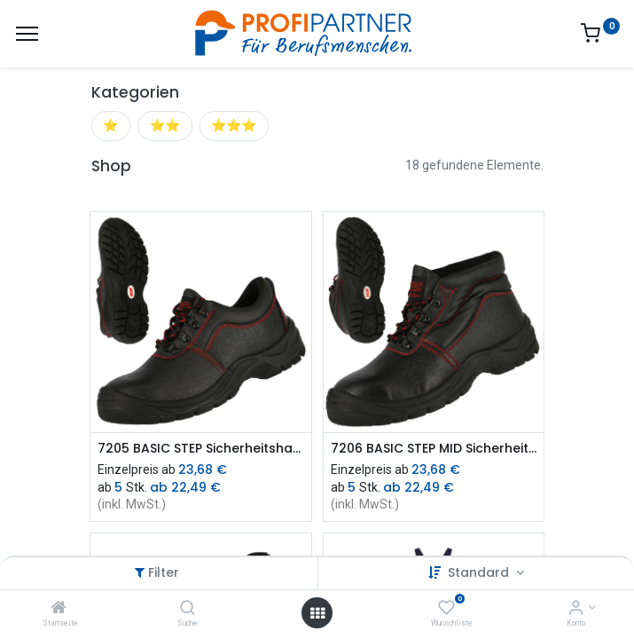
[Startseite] (59, 609)
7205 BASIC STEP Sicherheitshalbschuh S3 (201, 448)
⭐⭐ (165, 125)
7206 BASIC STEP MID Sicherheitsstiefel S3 (434, 448)
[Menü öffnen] (317, 613)
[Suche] (187, 609)
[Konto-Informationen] (575, 609)
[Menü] (27, 34)
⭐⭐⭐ (233, 125)
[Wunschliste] (446, 609)
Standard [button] (480, 572)
